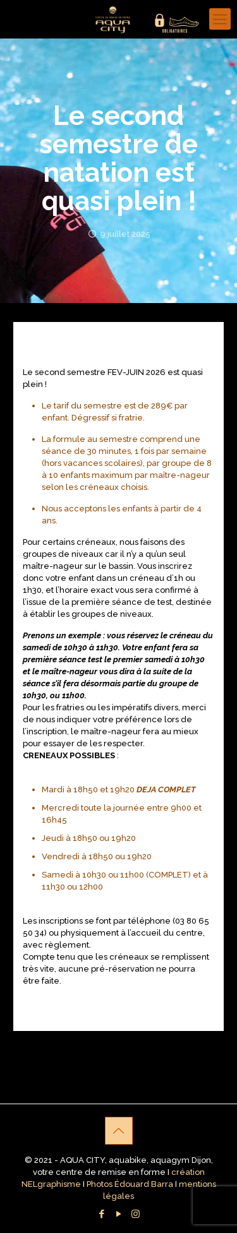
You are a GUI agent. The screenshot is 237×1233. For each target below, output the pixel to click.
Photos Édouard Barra (130, 1184)
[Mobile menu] (220, 19)
